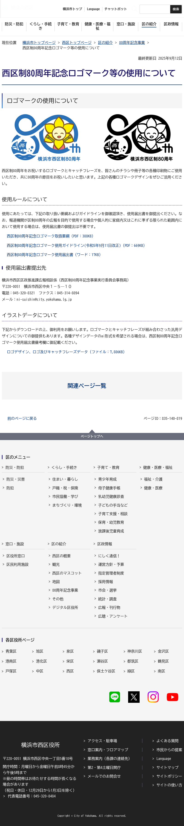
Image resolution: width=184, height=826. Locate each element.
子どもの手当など (113, 505)
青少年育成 (107, 479)
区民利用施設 (17, 564)
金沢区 (163, 651)
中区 (39, 671)
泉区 (70, 651)
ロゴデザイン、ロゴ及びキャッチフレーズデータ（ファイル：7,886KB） (66, 352)
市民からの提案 (169, 750)
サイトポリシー (169, 776)
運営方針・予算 (111, 564)
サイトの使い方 (169, 785)
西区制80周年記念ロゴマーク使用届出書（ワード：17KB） (55, 255)
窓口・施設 (15, 544)
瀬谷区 (102, 661)
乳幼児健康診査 (111, 496)
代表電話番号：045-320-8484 (32, 796)
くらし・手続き (64, 467)
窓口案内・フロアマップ (108, 750)
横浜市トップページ (39, 42)
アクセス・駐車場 (102, 741)
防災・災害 (15, 479)
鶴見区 (163, 661)
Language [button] (93, 9)
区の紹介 (105, 42)
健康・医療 (153, 488)
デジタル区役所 (65, 607)
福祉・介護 (153, 479)
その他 (57, 599)
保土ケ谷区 (106, 671)
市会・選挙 (107, 590)
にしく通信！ (109, 556)
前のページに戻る (22, 418)
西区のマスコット (67, 573)
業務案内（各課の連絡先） (110, 758)
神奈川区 (134, 651)
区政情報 (104, 544)
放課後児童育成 (111, 531)
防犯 (10, 488)
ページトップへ (92, 436)
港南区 (11, 661)
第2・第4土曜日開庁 (104, 767)
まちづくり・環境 (67, 505)
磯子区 (102, 651)
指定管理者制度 (111, 573)
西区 (70, 671)
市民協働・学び (65, 496)
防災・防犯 (15, 467)
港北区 (41, 661)
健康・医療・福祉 (158, 467)
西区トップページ (77, 42)
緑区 (131, 671)
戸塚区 (11, 671)
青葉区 (11, 651)
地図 (56, 582)
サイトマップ (167, 767)
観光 (56, 564)
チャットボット (115, 9)
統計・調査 (107, 599)
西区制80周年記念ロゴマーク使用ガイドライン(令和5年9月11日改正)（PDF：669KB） (77, 245)
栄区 (70, 661)
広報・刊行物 (109, 607)
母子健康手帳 (109, 488)
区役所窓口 (15, 556)
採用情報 (105, 582)
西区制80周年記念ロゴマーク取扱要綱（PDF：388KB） (51, 236)
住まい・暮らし (65, 479)
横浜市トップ (72, 9)
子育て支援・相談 (113, 514)
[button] (92, 385)
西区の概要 (61, 556)
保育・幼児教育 (111, 522)
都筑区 (132, 661)
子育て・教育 (108, 467)
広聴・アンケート (113, 616)
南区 (161, 671)
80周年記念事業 (132, 42)
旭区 (39, 651)
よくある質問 (167, 741)
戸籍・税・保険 (65, 488)
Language (163, 758)
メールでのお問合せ (104, 776)
